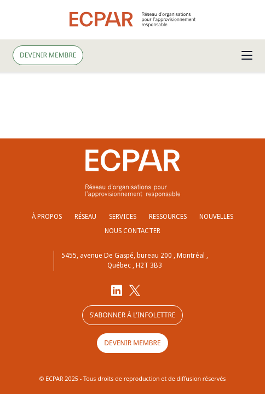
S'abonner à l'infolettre (132, 315)
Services (122, 216)
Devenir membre (48, 55)
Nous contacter (132, 230)
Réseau (85, 216)
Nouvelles (216, 216)
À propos (47, 216)
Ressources (168, 216)
